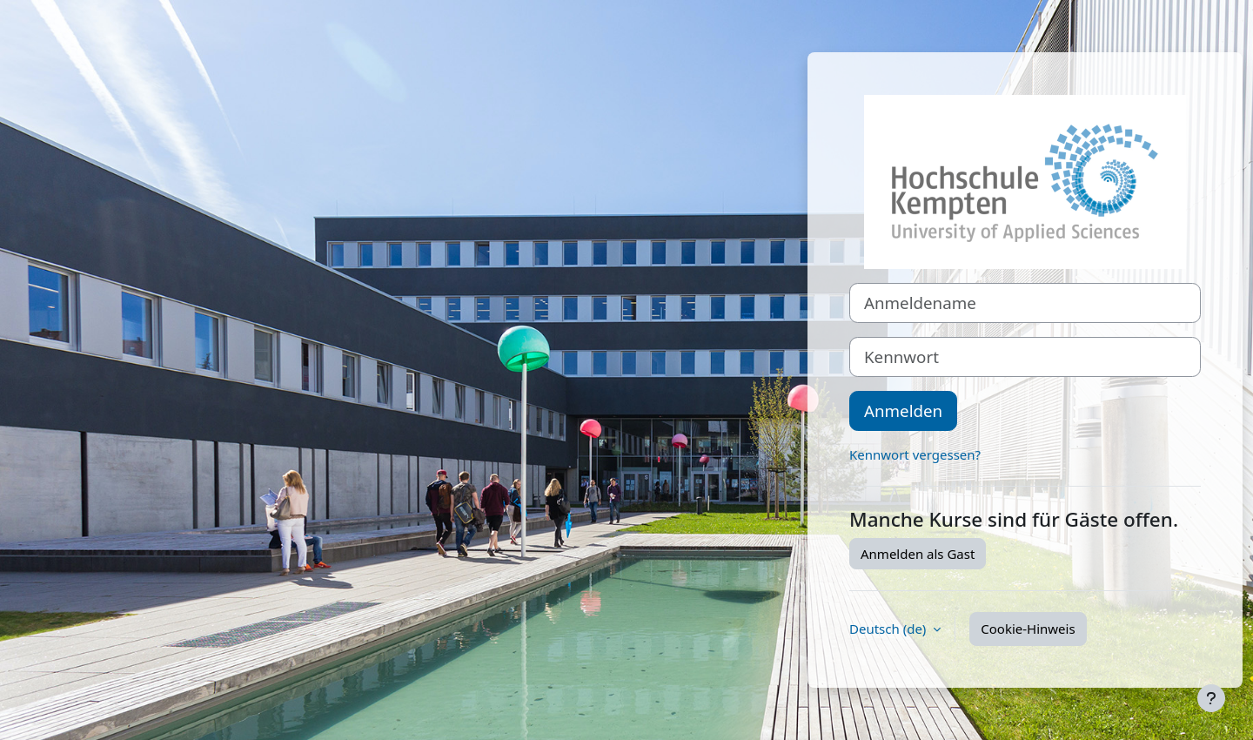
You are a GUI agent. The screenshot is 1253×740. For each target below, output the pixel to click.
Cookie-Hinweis (1028, 628)
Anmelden (903, 410)
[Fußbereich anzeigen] (1211, 698)
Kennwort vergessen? (915, 454)
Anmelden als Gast (918, 553)
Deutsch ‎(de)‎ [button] (889, 628)
